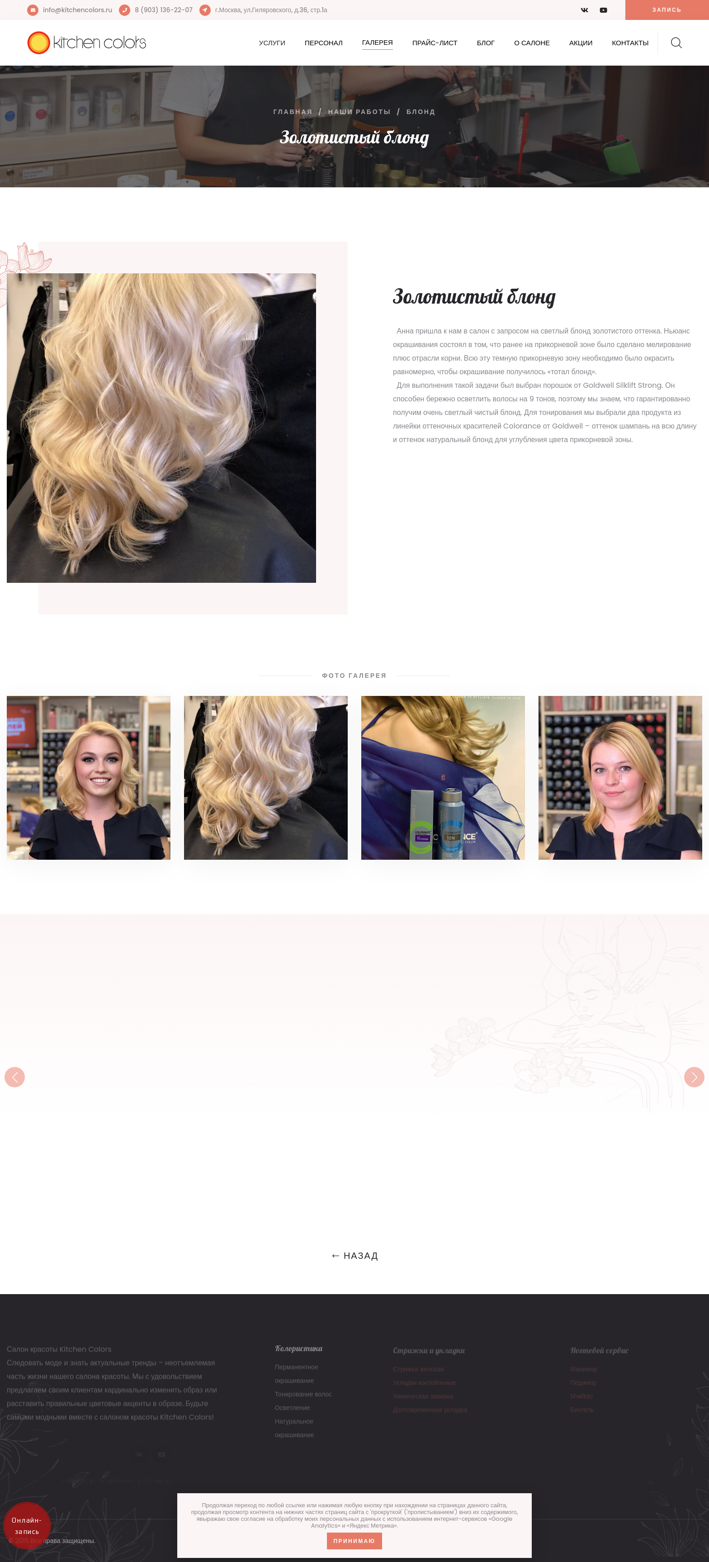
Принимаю (355, 1541)
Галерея (377, 42)
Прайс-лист (435, 43)
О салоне (532, 43)
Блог (486, 43)
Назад (354, 1255)
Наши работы (360, 111)
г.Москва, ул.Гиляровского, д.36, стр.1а (271, 9)
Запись (667, 10)
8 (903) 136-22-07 (164, 9)
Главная (293, 111)
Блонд (421, 111)
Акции (580, 43)
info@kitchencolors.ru (77, 9)
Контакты (630, 43)
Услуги (272, 43)
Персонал (324, 43)
